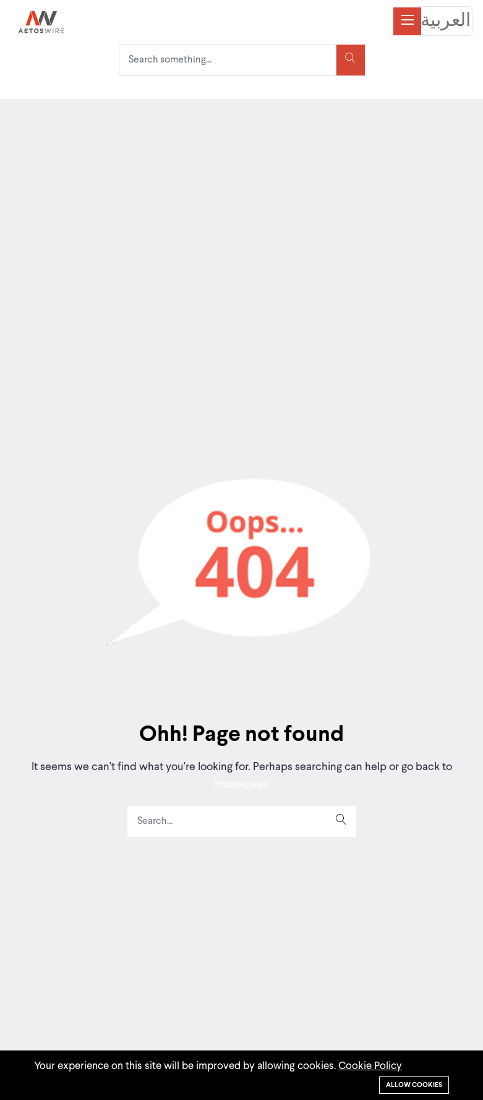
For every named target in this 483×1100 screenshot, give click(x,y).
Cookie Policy (370, 1066)
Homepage (241, 784)
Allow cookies (414, 1085)
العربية (446, 21)
